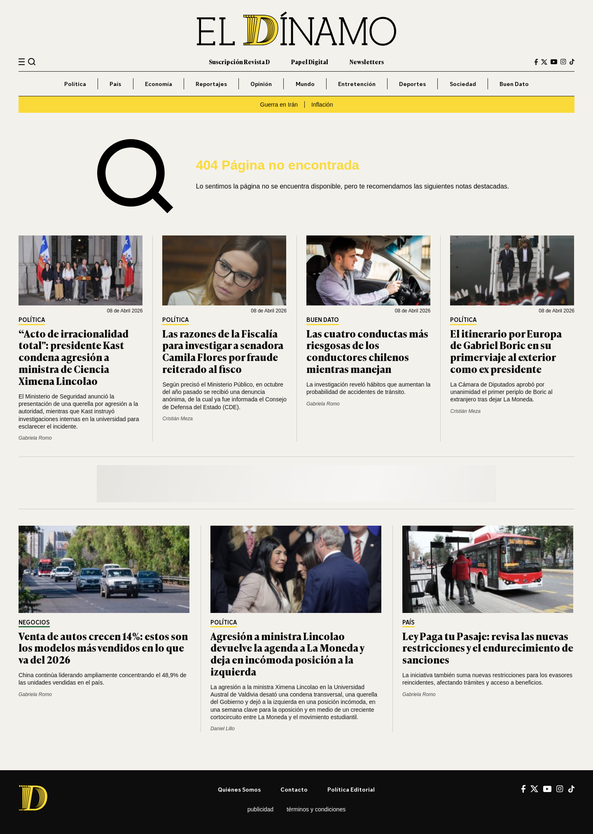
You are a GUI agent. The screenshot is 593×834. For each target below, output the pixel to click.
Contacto (294, 789)
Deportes (412, 83)
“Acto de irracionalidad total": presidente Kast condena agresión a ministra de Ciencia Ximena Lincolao (73, 357)
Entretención (357, 83)
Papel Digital (309, 61)
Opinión (261, 83)
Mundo (305, 83)
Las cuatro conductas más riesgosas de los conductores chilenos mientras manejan (367, 351)
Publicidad (260, 809)
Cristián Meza (177, 419)
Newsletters (367, 61)
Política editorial (351, 789)
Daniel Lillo (222, 728)
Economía (158, 83)
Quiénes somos (239, 789)
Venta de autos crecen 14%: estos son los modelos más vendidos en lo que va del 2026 (103, 648)
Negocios (34, 623)
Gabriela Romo (35, 438)
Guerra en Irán (279, 104)
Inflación (322, 104)
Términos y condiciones (316, 809)
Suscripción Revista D (239, 61)
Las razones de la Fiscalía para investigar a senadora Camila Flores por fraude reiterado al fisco (222, 351)
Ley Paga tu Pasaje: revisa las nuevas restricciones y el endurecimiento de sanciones (487, 648)
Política (75, 83)
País (115, 83)
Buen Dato (514, 83)
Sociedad (463, 83)
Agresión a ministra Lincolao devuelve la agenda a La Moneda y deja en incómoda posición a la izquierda (287, 653)
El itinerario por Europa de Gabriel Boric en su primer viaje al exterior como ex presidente (506, 351)
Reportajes (211, 83)
